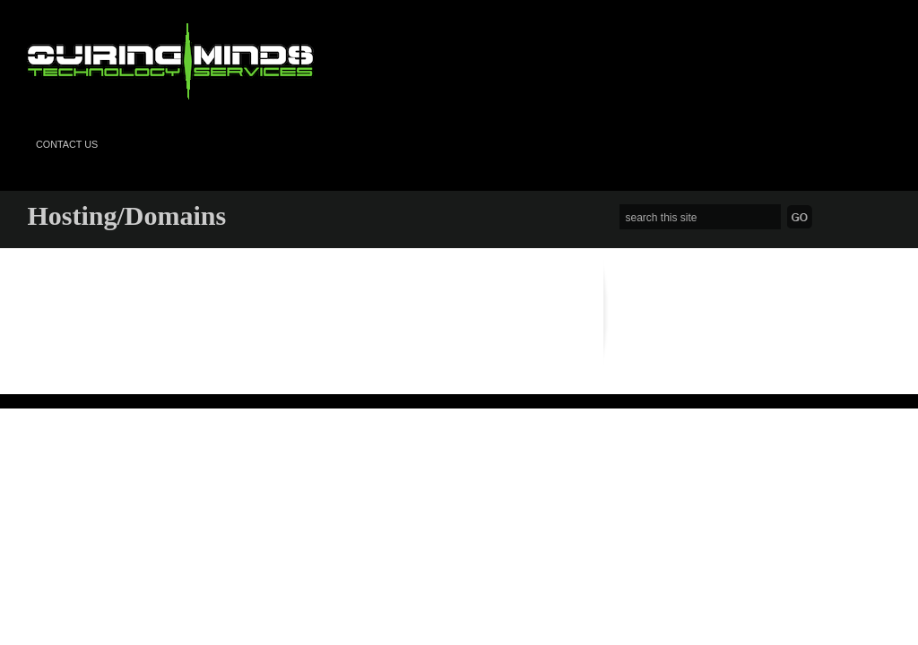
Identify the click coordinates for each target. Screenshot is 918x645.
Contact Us (67, 144)
